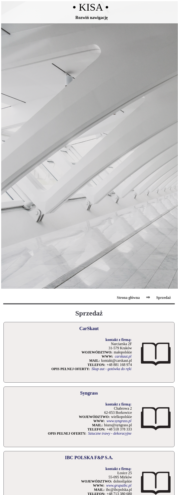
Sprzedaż (163, 298)
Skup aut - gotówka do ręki (111, 369)
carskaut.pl (123, 356)
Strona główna (128, 298)
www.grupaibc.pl (118, 485)
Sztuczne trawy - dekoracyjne (109, 433)
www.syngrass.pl (119, 421)
